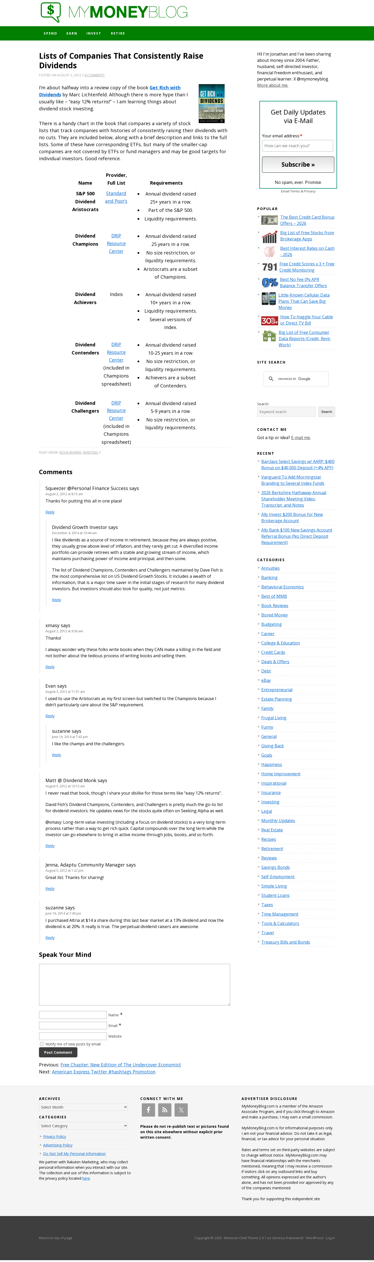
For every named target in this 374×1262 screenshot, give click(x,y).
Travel (267, 934)
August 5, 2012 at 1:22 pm (64, 872)
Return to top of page (55, 1239)
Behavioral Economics (282, 588)
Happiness (271, 765)
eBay (266, 681)
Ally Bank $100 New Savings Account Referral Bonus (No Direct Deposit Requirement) (296, 537)
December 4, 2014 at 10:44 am (74, 535)
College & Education (280, 644)
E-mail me (300, 438)
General (269, 737)
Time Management (279, 915)
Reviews (269, 859)
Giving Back (272, 747)
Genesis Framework (288, 1239)
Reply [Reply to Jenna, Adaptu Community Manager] (50, 890)
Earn (73, 33)
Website (115, 1038)
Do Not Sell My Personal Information (74, 1155)
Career (268, 634)
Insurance (271, 793)
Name (113, 1016)
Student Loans (275, 896)
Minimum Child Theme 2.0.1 (245, 1239)
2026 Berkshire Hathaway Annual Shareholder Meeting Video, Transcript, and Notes (293, 500)
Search (263, 405)
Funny (267, 728)
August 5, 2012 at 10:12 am (65, 788)
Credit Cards (273, 653)
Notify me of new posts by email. (73, 1045)
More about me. (272, 86)
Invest (97, 33)
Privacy (310, 192)
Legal (266, 812)
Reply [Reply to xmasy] (50, 668)
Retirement (272, 849)
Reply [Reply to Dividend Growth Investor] (56, 601)
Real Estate (272, 831)
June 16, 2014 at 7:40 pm (63, 915)
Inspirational (273, 784)
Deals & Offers (275, 663)
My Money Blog (187, 17)
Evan (50, 687)
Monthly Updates (278, 821)
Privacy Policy (54, 1138)
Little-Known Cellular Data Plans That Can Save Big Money (304, 302)
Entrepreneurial (276, 691)
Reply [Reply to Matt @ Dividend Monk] (50, 847)
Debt (266, 672)
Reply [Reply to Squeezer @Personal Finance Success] (50, 513)
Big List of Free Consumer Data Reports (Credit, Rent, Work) (305, 340)
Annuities (270, 569)
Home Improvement (280, 775)
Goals (266, 756)
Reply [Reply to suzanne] (56, 756)
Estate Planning (276, 700)
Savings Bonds (275, 868)
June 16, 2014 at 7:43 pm (70, 738)
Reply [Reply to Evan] (50, 717)
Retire (122, 33)
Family (267, 709)
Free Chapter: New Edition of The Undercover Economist (124, 1066)
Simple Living (274, 887)
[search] (295, 380)
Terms (295, 192)
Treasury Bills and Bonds (285, 943)
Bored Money (274, 616)
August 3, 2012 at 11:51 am (65, 693)
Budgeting (271, 625)
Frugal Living (273, 719)
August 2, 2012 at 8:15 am (64, 496)
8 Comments (94, 76)
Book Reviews (70, 454)
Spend (51, 33)
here (86, 1180)
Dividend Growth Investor (80, 529)
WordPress (315, 1239)
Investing (90, 454)
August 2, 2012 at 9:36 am (64, 633)
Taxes (267, 906)
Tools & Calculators (280, 924)
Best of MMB (274, 597)
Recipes (268, 840)
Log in (330, 1239)
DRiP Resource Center (116, 245)
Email (112, 1027)
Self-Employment (278, 878)
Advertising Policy (57, 1146)
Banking (269, 578)
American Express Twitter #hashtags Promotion (106, 1073)
